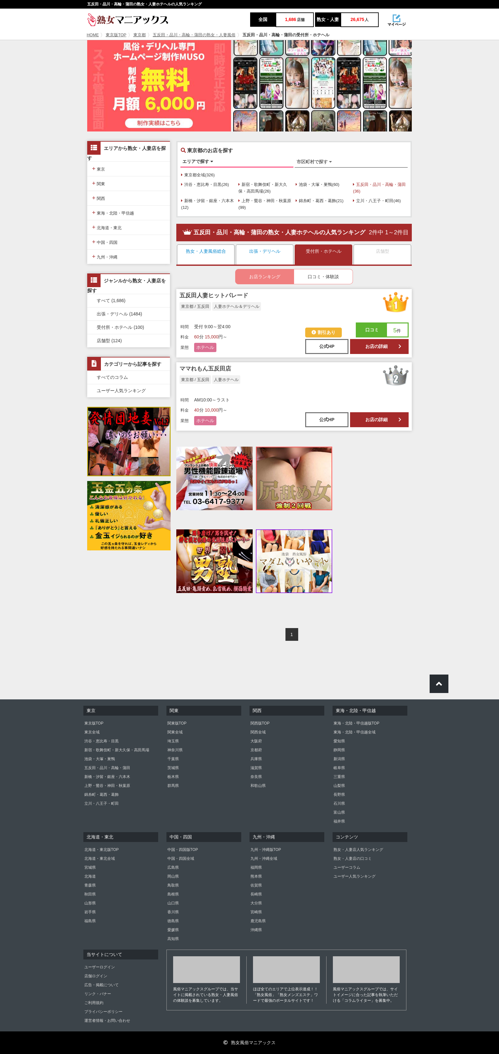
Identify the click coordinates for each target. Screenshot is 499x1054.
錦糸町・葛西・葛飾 (101, 794)
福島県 (90, 921)
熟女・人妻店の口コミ (353, 858)
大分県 (256, 903)
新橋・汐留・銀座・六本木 (107, 777)
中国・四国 (104, 241)
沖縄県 (256, 930)
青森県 (90, 885)
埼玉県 (173, 741)
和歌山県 (258, 785)
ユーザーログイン (99, 967)
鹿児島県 (258, 921)
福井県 (339, 821)
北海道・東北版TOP (101, 849)
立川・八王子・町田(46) (377, 200)
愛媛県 (173, 930)
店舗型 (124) (109, 340)
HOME (93, 35)
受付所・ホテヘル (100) (120, 327)
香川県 (173, 912)
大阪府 (256, 741)
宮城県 (90, 867)
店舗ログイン (95, 976)
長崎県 (256, 894)
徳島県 (173, 921)
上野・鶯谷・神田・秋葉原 (107, 785)
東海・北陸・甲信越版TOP (356, 723)
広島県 (173, 867)
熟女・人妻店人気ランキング (358, 849)
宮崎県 (256, 912)
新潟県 (339, 759)
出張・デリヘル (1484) (119, 313)
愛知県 (339, 741)
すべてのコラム (112, 377)
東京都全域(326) (197, 175)
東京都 (139, 35)
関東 (98, 183)
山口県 (173, 903)
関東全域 (175, 732)
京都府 (256, 750)
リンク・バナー (97, 994)
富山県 (339, 812)
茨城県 (173, 768)
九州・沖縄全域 (263, 858)
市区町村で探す (314, 161)
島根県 (173, 894)
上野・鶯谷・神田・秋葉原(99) (264, 204)
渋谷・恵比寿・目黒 (101, 741)
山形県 (90, 903)
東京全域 (92, 732)
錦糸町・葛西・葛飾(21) (319, 200)
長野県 (339, 794)
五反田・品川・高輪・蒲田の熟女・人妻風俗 (194, 35)
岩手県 (90, 912)
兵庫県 (256, 759)
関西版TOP (260, 723)
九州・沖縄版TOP (265, 849)
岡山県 (173, 876)
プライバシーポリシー (103, 1011)
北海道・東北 (107, 227)
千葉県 (173, 759)
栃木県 (173, 777)
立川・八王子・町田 (101, 803)
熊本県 (256, 876)
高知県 (173, 939)
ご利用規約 (93, 1003)
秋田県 (90, 894)
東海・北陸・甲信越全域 (355, 732)
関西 (98, 198)
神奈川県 (175, 750)
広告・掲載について (101, 985)
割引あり (323, 332)
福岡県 (256, 867)
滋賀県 (256, 768)
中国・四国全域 (180, 858)
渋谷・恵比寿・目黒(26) (205, 184)
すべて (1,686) (111, 300)
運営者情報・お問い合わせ (107, 1020)
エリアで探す (197, 161)
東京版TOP (116, 35)
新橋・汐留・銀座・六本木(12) (207, 204)
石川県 (339, 803)
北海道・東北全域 (99, 858)
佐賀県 (256, 885)
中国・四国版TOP (182, 849)
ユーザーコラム (347, 867)
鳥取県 (173, 885)
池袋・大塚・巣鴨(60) (317, 184)
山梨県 (339, 785)
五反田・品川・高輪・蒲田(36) (379, 188)
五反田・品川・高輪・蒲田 (107, 768)
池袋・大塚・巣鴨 (99, 759)
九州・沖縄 (104, 256)
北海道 (90, 876)
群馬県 (173, 785)
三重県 (339, 777)
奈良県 (256, 777)
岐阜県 (339, 768)
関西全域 (258, 732)
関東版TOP (176, 723)
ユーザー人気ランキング (121, 390)
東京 (98, 168)
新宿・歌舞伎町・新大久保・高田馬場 (116, 750)
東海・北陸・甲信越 (113, 212)
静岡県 (339, 750)
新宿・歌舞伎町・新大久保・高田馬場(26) (262, 188)
